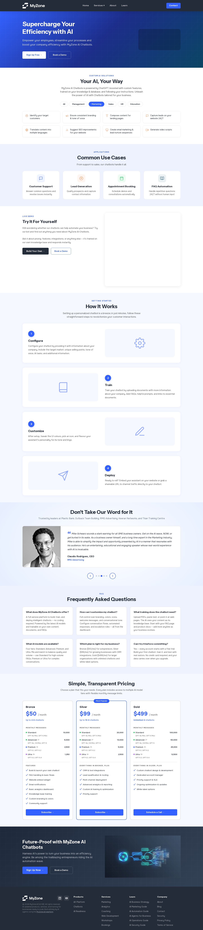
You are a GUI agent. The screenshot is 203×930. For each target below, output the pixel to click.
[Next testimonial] (113, 576)
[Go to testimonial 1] (96, 576)
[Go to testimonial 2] (99, 576)
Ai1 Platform (79, 903)
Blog (159, 908)
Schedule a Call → (155, 813)
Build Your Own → (35, 251)
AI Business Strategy (139, 903)
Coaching (106, 912)
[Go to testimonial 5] (106, 576)
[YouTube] (66, 899)
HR (122, 104)
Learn (124, 5)
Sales (111, 104)
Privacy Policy (163, 922)
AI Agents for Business (140, 917)
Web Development (110, 917)
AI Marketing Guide (138, 908)
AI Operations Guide (138, 922)
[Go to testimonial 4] (104, 576)
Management (78, 104)
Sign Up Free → (34, 55)
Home (86, 5)
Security (161, 917)
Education (135, 104)
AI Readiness (80, 912)
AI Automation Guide (139, 912)
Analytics (106, 908)
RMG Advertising (75, 560)
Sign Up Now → (35, 871)
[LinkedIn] (59, 899)
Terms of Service (165, 926)
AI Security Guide (137, 926)
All (64, 104)
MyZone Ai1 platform (45, 913)
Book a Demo (59, 54)
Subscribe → (47, 813)
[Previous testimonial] (90, 576)
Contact (173, 5)
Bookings (106, 926)
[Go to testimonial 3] (101, 576)
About (113, 5)
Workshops (107, 922)
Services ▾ (99, 5)
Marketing (96, 104)
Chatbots (78, 908)
